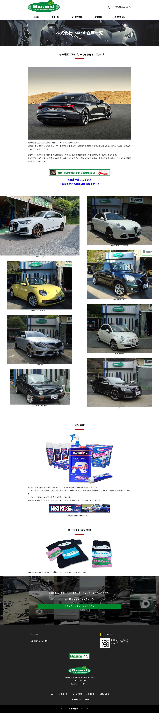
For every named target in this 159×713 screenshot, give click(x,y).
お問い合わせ (120, 17)
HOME (36, 17)
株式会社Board (76, 709)
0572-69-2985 (81, 599)
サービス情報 (77, 17)
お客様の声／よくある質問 (39, 641)
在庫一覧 (55, 17)
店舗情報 (98, 17)
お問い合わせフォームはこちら (78, 606)
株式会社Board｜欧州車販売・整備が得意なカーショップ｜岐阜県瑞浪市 (44, 6)
